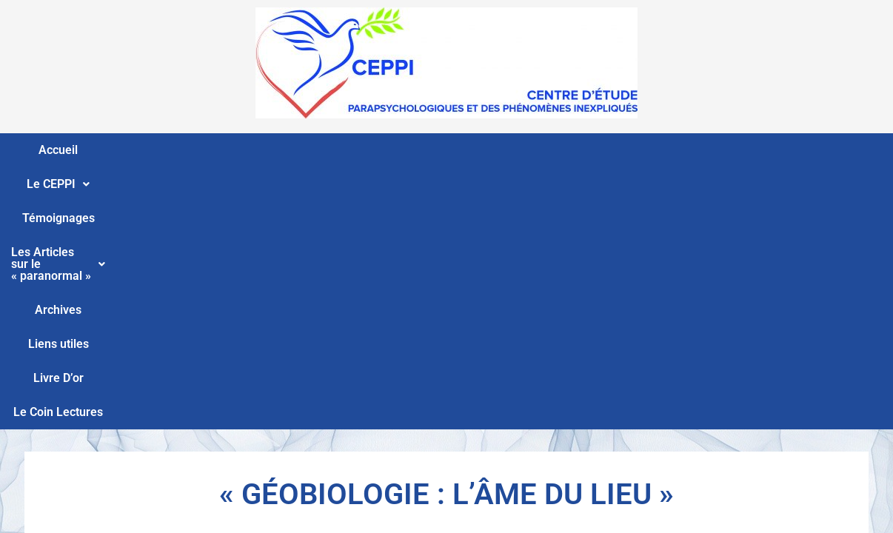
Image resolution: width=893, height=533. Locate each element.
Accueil (81, 150)
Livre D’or (694, 150)
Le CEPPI (154, 150)
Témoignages (244, 150)
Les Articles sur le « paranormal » (399, 150)
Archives (541, 150)
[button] (154, 150)
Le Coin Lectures (787, 150)
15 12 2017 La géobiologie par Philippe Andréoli (447, 285)
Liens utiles (616, 150)
